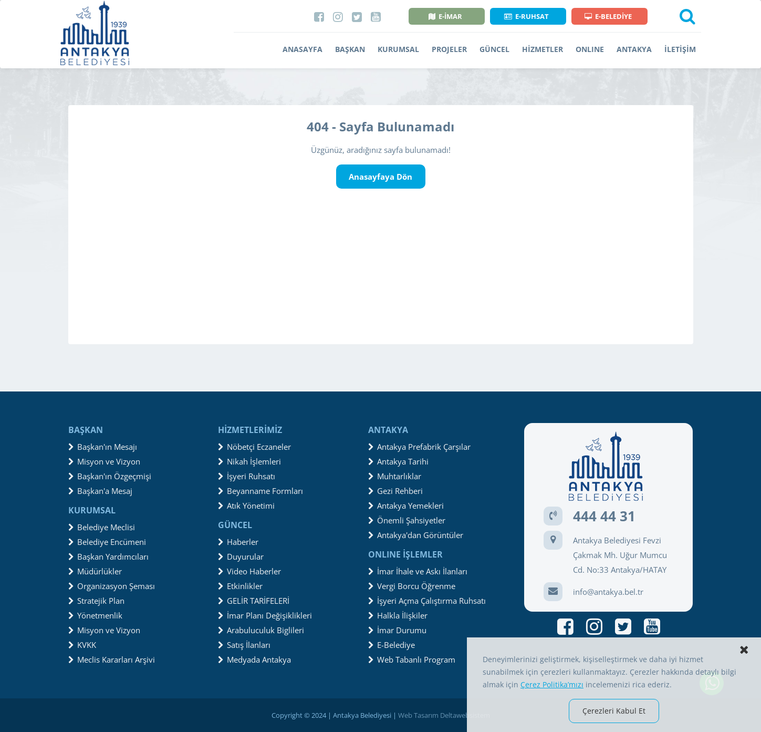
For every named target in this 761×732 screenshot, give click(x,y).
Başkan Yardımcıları (108, 556)
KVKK (82, 645)
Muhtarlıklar (394, 476)
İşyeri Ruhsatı (246, 476)
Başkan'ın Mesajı (102, 446)
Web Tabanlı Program (411, 659)
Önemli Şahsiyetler (406, 520)
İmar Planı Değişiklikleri (265, 615)
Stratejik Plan (96, 600)
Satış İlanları (244, 645)
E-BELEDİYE (608, 16)
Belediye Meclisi (101, 527)
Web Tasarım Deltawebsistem (444, 715)
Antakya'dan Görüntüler (415, 535)
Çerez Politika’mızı (551, 684)
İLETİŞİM (680, 49)
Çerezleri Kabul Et (613, 711)
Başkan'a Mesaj (100, 491)
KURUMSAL (398, 49)
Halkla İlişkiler (398, 615)
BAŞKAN (350, 49)
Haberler (238, 542)
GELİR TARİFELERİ (253, 600)
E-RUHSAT (526, 16)
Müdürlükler (95, 571)
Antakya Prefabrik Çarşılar (419, 446)
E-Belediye (391, 645)
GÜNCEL (494, 49)
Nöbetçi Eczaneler (254, 446)
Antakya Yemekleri (406, 505)
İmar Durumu (397, 630)
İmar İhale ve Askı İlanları (417, 571)
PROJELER (449, 49)
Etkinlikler (240, 586)
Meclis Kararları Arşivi (111, 659)
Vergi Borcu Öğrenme (411, 586)
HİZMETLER (542, 49)
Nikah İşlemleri (249, 461)
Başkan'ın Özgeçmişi (109, 476)
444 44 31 (604, 516)
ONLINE (590, 49)
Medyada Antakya (254, 659)
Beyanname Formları (260, 491)
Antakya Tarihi (398, 461)
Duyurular (241, 556)
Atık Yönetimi (246, 505)
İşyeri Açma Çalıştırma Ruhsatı (427, 600)
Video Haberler (249, 571)
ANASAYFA (302, 49)
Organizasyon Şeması (111, 586)
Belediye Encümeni (107, 542)
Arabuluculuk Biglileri (261, 630)
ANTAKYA (634, 49)
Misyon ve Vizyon (104, 461)
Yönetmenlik (95, 615)
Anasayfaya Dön (380, 176)
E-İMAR (445, 16)
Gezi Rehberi (395, 491)
